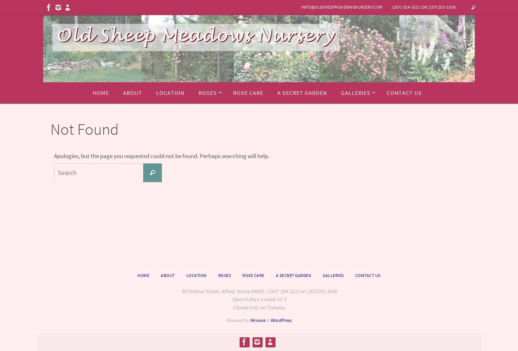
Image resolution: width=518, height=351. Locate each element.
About (168, 275)
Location (196, 275)
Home (143, 275)
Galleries (333, 275)
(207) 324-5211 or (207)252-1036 (424, 7)
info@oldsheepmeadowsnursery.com (341, 7)
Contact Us (368, 275)
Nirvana (257, 320)
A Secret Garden (294, 275)
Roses (224, 275)
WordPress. (281, 320)
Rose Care (253, 275)
